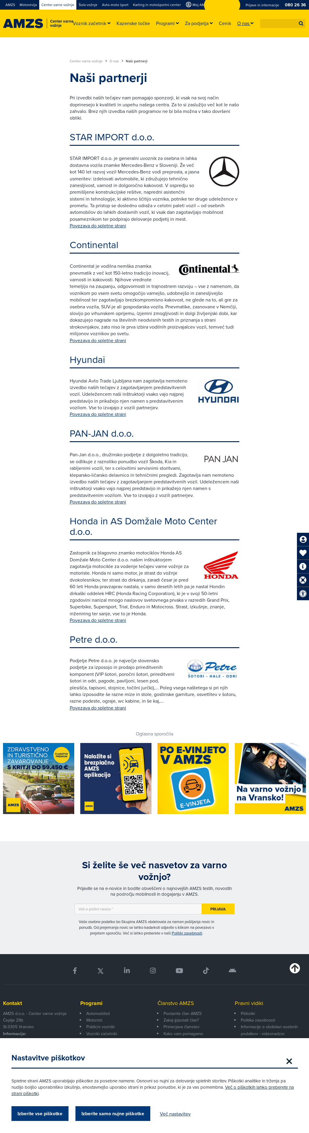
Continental (94, 244)
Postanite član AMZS (183, 1013)
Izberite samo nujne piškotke (113, 1113)
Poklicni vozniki (100, 1027)
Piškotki (248, 1013)
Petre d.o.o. (93, 639)
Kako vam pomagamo (183, 1034)
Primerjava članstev (181, 1027)
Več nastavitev (176, 1113)
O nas (116, 61)
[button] (301, 23)
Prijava (218, 909)
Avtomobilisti (98, 1013)
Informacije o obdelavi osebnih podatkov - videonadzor (269, 1030)
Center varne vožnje (88, 61)
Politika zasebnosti (258, 1020)
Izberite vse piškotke (40, 1113)
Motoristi (94, 1020)
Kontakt (12, 1003)
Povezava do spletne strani (98, 225)
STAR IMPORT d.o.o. (112, 136)
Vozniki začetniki (101, 1034)
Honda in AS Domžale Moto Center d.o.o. (143, 526)
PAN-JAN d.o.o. (102, 433)
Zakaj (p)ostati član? (181, 1020)
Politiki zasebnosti (187, 933)
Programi (91, 1003)
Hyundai (87, 359)
